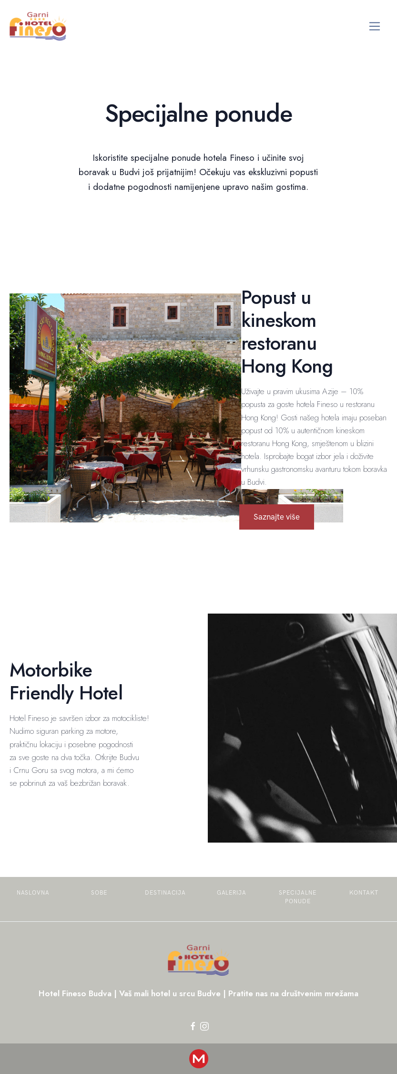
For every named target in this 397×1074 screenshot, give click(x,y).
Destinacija (165, 892)
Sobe (99, 892)
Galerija (232, 892)
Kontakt (364, 892)
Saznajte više (277, 516)
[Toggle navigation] (375, 26)
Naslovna (33, 892)
